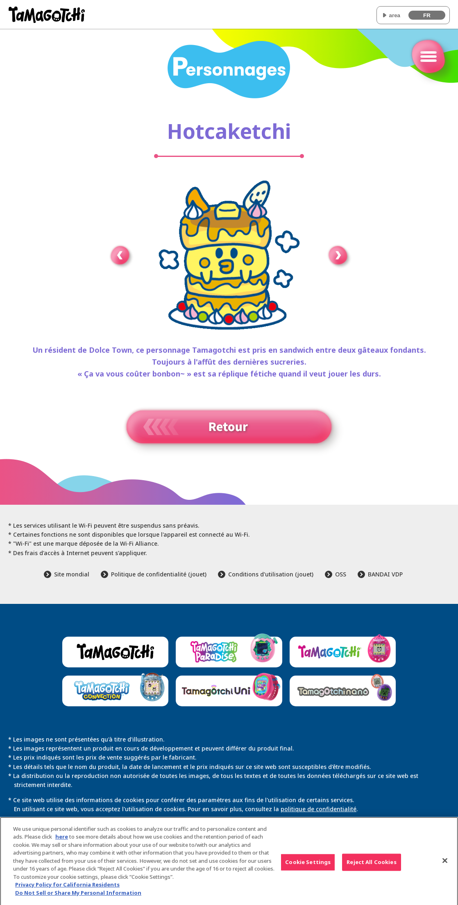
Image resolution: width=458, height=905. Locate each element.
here (61, 839)
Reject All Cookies (371, 865)
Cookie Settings (308, 865)
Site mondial (71, 574)
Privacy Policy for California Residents (67, 887)
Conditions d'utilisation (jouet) (270, 574)
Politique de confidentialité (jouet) (158, 574)
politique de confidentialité (318, 809)
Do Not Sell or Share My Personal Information (78, 895)
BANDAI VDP (385, 574)
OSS (340, 574)
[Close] (445, 864)
